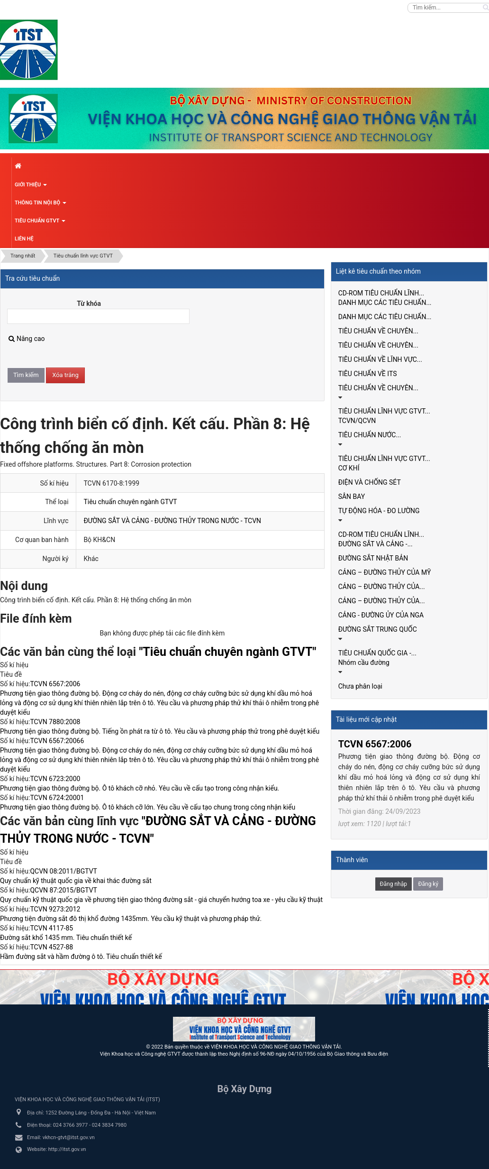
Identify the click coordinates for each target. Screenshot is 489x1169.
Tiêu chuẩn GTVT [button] (40, 223)
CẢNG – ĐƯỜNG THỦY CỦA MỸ (384, 572)
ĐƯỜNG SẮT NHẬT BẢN (373, 558)
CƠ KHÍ (349, 468)
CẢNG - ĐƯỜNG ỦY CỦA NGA (381, 615)
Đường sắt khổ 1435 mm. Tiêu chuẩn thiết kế (66, 937)
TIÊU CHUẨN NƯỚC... (369, 435)
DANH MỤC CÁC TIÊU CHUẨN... (385, 302)
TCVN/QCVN (357, 420)
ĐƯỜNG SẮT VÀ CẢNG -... (375, 544)
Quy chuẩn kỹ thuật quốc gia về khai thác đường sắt (76, 880)
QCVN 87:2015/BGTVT (63, 890)
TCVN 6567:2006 (55, 684)
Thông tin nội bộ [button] (40, 205)
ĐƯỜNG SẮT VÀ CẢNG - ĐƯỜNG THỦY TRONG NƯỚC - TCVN (172, 521)
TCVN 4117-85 (51, 928)
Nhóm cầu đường (363, 662)
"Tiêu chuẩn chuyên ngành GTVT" (227, 652)
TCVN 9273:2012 (55, 909)
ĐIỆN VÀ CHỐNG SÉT (369, 482)
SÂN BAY (351, 496)
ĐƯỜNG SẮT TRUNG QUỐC (377, 629)
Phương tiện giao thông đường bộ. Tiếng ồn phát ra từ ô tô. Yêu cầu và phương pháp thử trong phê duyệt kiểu (159, 731)
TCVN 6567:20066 (57, 741)
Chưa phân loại (360, 686)
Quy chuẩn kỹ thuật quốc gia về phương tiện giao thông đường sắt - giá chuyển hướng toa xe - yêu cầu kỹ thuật (161, 899)
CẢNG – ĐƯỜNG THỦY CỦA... (381, 586)
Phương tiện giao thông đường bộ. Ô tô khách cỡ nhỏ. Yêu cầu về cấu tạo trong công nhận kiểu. (139, 788)
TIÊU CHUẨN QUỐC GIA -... (377, 653)
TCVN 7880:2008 (55, 722)
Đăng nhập (393, 884)
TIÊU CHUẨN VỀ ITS (367, 373)
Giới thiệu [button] (31, 187)
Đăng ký (428, 884)
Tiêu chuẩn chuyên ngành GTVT (130, 502)
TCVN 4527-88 (51, 947)
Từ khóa (89, 303)
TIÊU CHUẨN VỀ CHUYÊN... (378, 331)
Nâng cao (27, 338)
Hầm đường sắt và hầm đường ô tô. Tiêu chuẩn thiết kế (81, 956)
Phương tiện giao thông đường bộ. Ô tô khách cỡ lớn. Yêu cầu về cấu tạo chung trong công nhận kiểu (147, 807)
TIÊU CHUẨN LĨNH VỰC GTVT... (384, 411)
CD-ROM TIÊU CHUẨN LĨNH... (381, 293)
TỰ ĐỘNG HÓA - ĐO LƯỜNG (379, 511)
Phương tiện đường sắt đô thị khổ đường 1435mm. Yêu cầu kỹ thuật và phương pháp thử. (131, 918)
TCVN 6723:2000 (55, 778)
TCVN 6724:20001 (57, 797)
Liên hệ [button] (24, 239)
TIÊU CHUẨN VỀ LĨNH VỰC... (380, 359)
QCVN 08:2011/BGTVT (63, 871)
